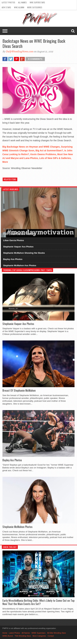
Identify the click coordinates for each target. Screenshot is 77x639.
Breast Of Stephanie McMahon (19, 390)
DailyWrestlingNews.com (19, 51)
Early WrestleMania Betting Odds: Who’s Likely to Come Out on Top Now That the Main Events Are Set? (38, 602)
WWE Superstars (37, 2)
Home (4, 633)
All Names (22, 2)
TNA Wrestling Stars (23, 636)
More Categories (34, 7)
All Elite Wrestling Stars (56, 633)
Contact (51, 636)
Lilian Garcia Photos (13, 240)
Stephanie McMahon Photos (17, 526)
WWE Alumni (19, 7)
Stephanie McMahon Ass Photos (19, 265)
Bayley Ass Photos (12, 259)
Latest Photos (8, 2)
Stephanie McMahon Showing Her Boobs (24, 253)
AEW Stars (6, 7)
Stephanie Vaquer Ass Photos (18, 246)
